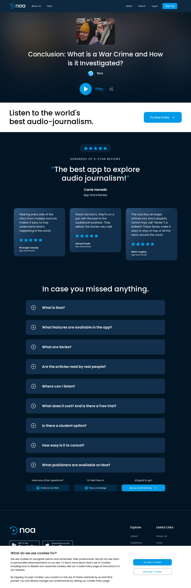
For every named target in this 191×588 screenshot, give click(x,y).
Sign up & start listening (143, 488)
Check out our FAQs (47, 488)
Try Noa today (163, 117)
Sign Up (169, 6)
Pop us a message (95, 488)
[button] (90, 307)
